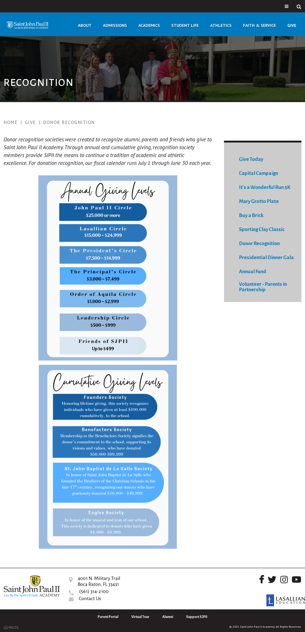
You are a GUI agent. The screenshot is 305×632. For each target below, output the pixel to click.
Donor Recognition (69, 122)
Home (11, 122)
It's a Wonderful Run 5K (264, 187)
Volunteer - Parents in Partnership (263, 286)
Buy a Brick (251, 215)
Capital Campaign (258, 173)
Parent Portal (108, 617)
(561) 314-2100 (94, 591)
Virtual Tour (140, 617)
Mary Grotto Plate (259, 201)
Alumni (167, 617)
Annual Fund (252, 271)
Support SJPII (196, 617)
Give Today (251, 159)
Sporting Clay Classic (262, 229)
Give (30, 122)
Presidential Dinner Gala (266, 257)
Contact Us (90, 598)
